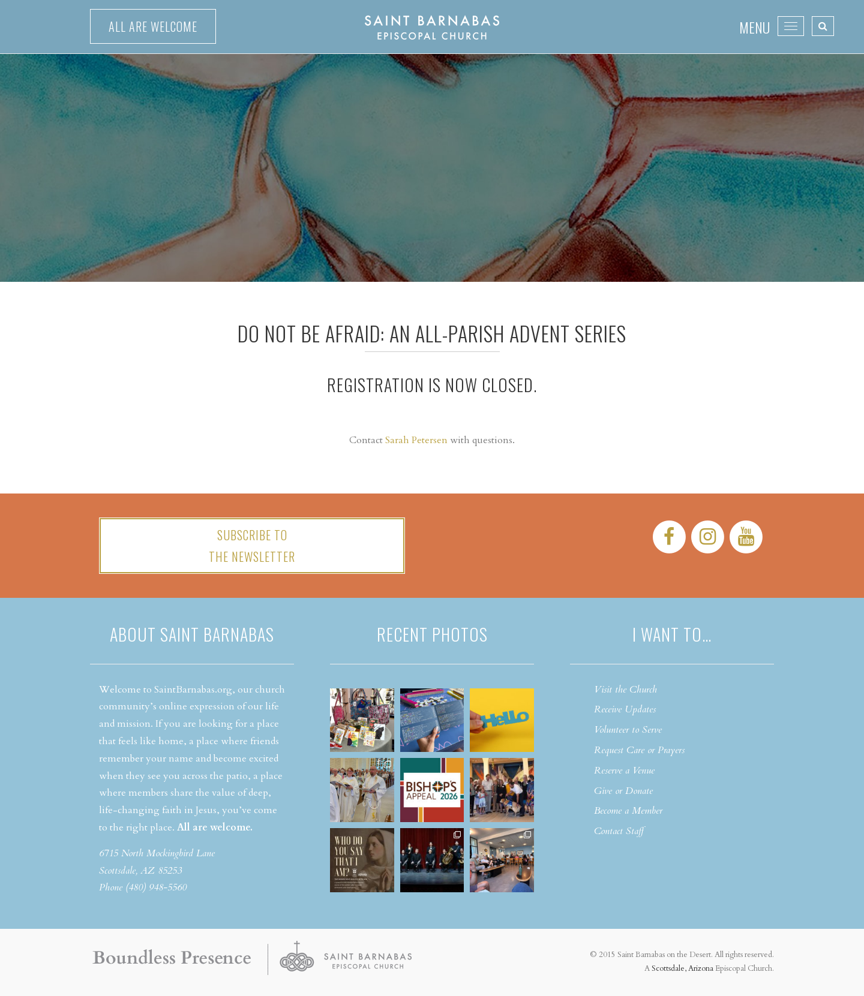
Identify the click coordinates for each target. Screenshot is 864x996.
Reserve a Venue (624, 770)
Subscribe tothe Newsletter (252, 545)
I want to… (672, 634)
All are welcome (153, 26)
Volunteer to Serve (628, 729)
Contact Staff (619, 831)
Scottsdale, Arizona (682, 968)
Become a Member (628, 810)
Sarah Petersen (416, 440)
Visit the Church (625, 689)
